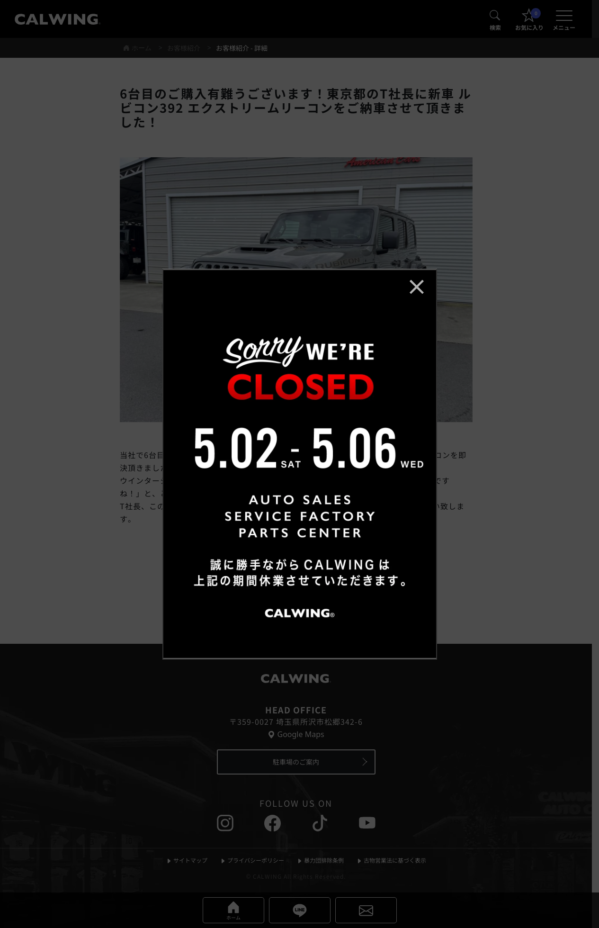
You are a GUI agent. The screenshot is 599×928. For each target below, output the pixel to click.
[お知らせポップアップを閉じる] (417, 286)
